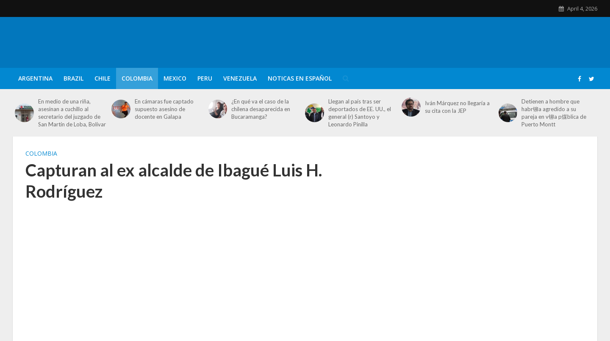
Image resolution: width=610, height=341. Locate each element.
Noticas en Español (300, 78)
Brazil (73, 78)
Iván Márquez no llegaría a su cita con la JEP (457, 107)
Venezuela (240, 78)
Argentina (35, 78)
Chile (102, 78)
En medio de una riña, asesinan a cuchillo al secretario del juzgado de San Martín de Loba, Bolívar (72, 113)
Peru (204, 78)
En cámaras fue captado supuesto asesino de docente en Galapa (164, 109)
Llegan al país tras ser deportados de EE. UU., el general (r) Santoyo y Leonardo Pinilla (359, 113)
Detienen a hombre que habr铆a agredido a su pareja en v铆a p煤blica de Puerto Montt (553, 113)
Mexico (175, 78)
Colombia (137, 78)
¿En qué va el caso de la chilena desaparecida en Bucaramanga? (260, 109)
